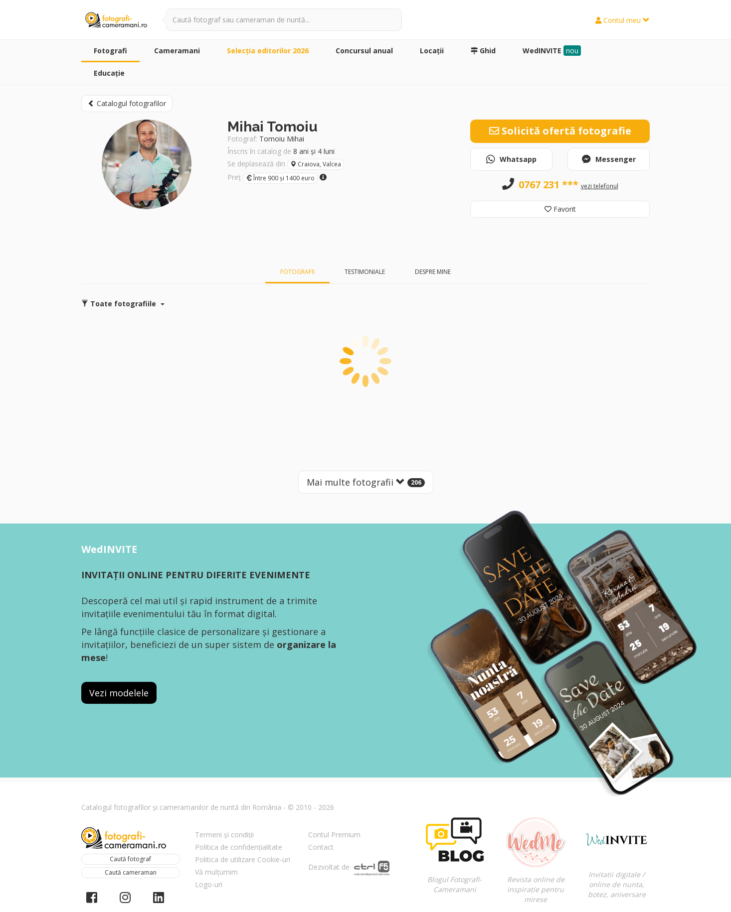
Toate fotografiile (123, 303)
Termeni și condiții (224, 834)
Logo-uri (208, 884)
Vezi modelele (119, 693)
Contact (321, 847)
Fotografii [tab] (297, 271)
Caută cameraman (131, 872)
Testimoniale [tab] (365, 271)
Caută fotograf (130, 859)
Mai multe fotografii (366, 482)
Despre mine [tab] (433, 271)
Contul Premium (334, 834)
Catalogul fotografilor (127, 103)
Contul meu (622, 20)
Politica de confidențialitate (238, 847)
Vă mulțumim (216, 872)
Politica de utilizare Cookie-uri (242, 859)
